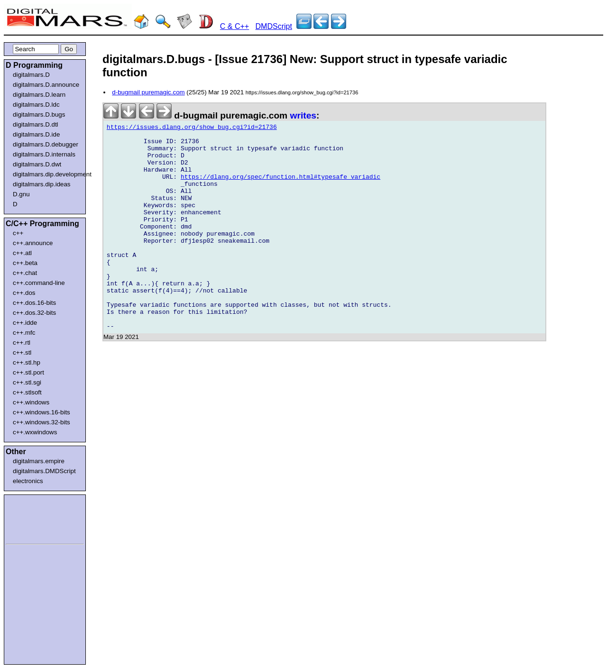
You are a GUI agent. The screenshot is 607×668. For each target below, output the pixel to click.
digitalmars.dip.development (47, 174)
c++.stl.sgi (27, 382)
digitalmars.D (31, 74)
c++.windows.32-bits (41, 422)
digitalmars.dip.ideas (42, 184)
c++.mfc (24, 332)
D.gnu (21, 194)
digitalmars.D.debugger (45, 144)
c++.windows (31, 402)
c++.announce (33, 243)
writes (303, 115)
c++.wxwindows (35, 432)
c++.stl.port (28, 372)
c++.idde (25, 322)
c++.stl (22, 352)
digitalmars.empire (38, 461)
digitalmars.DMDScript (44, 471)
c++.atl (22, 252)
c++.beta (25, 262)
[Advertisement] (34, 517)
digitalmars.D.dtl (35, 124)
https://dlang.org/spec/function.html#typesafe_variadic (280, 188)
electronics (28, 481)
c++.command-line (39, 282)
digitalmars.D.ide (36, 134)
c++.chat (25, 272)
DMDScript (274, 26)
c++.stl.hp (26, 362)
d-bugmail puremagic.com (148, 92)
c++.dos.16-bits (34, 302)
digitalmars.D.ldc (36, 104)
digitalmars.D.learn (39, 94)
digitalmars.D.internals (44, 154)
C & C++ (234, 26)
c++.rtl (21, 342)
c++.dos (24, 292)
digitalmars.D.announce (46, 84)
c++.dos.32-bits (34, 312)
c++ (18, 233)
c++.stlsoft (27, 392)
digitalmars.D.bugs (39, 114)
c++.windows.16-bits (41, 412)
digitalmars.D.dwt (37, 164)
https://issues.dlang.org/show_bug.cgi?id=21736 (192, 128)
